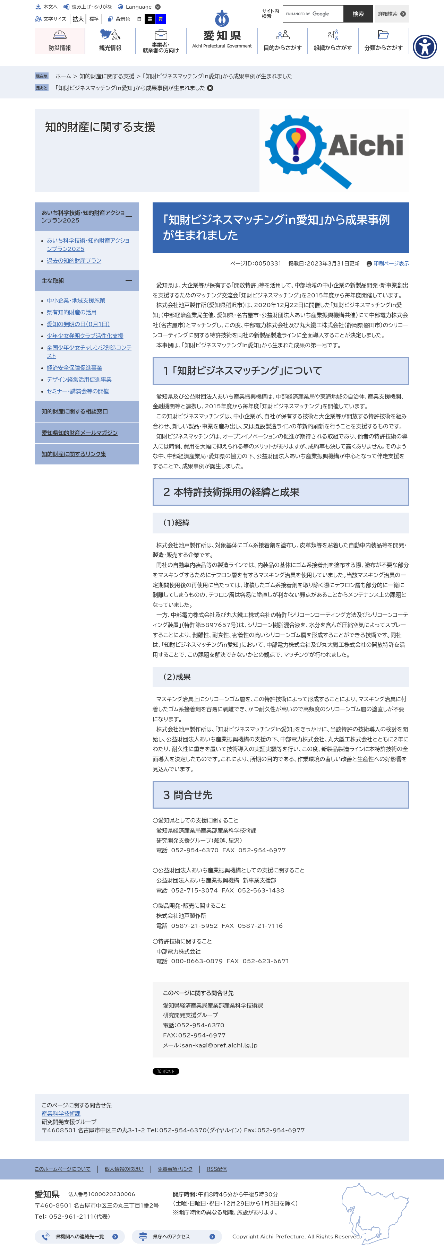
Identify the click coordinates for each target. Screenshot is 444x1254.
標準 (94, 19)
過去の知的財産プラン (74, 260)
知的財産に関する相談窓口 (75, 411)
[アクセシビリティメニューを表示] (425, 47)
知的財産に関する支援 (106, 76)
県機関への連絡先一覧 (80, 1236)
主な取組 (53, 281)
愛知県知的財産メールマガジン (80, 433)
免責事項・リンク (175, 1169)
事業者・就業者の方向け (161, 47)
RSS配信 (217, 1169)
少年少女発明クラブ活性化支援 (85, 336)
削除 (210, 88)
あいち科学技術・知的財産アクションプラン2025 (83, 216)
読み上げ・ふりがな (92, 7)
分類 (384, 48)
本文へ (50, 7)
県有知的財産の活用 (72, 312)
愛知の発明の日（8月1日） (78, 324)
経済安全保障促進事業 (74, 368)
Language (139, 7)
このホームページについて (63, 1169)
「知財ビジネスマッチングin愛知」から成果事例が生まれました (130, 88)
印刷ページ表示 (391, 263)
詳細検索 (388, 13)
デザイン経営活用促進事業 (79, 379)
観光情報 (110, 48)
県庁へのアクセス (171, 1236)
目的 (283, 48)
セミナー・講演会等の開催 (78, 391)
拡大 (78, 19)
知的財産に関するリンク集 (74, 454)
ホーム (63, 76)
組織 (333, 48)
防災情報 (60, 48)
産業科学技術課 (61, 1113)
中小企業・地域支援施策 (76, 300)
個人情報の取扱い (124, 1169)
